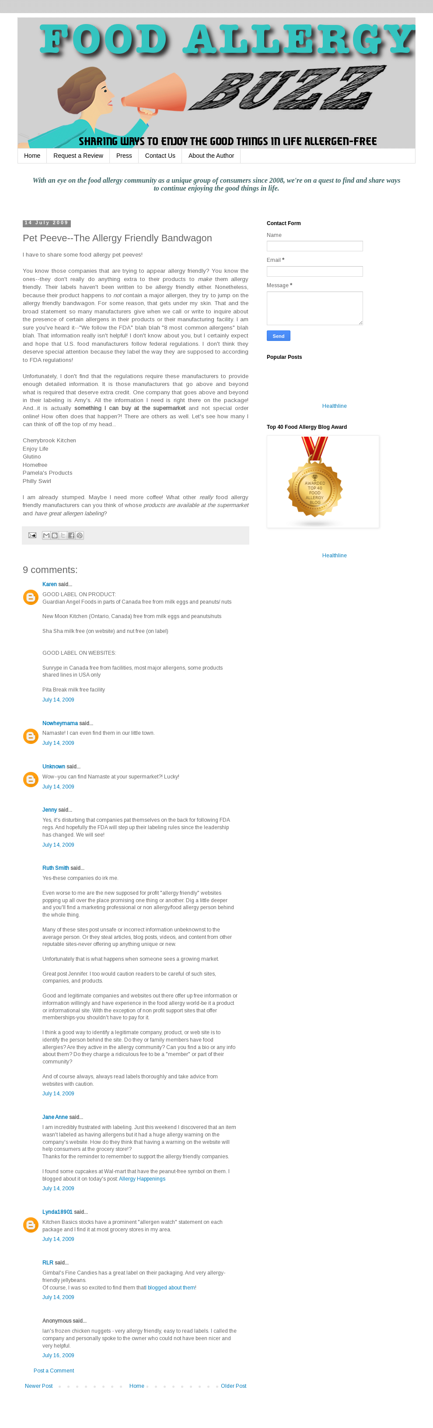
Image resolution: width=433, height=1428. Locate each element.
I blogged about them (170, 1288)
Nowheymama (60, 723)
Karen (49, 584)
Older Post (233, 1386)
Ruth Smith (55, 868)
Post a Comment (54, 1371)
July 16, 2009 (58, 1355)
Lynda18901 (57, 1212)
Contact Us (160, 155)
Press (124, 155)
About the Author (211, 155)
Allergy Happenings (142, 1179)
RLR (47, 1263)
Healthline (334, 406)
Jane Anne (55, 1117)
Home (32, 155)
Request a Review (78, 155)
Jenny (49, 810)
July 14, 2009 (58, 700)
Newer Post (38, 1386)
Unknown (53, 767)
